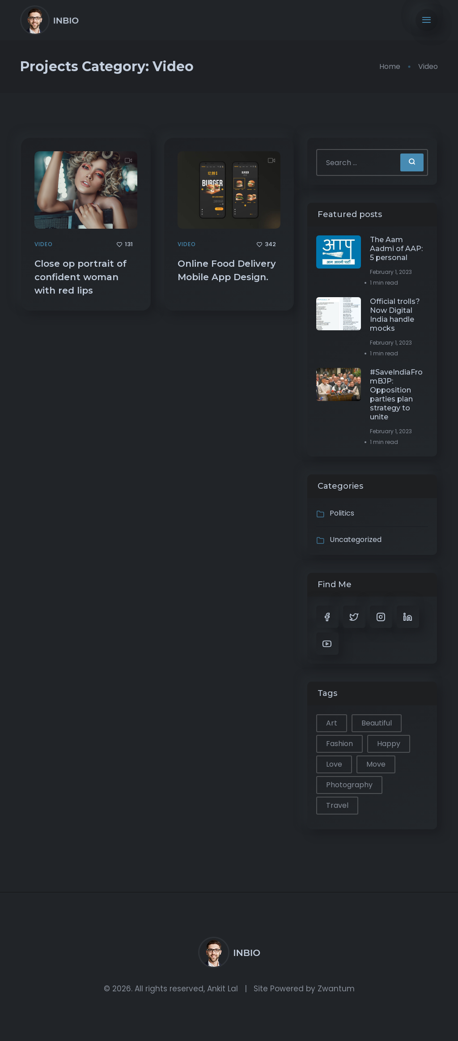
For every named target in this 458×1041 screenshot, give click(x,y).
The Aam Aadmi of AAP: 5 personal (396, 248)
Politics (342, 513)
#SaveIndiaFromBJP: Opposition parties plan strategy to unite (396, 394)
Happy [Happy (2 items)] (388, 743)
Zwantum (336, 988)
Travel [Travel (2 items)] (337, 805)
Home (389, 66)
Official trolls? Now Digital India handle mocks (395, 315)
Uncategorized (356, 539)
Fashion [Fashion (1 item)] (339, 743)
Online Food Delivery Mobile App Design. (227, 270)
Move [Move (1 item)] (376, 764)
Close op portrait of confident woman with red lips (80, 277)
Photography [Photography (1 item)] (349, 785)
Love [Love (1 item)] (334, 764)
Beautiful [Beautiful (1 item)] (376, 723)
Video (43, 244)
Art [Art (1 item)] (331, 723)
